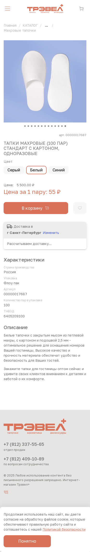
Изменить (51, 233)
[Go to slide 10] (55, 126)
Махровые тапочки (20, 30)
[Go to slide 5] (38, 126)
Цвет (8, 161)
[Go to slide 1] (25, 126)
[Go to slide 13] (65, 126)
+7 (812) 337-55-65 (24, 444)
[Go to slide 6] (41, 126)
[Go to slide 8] (48, 126)
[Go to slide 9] (52, 126)
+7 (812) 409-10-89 (24, 458)
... (46, 25)
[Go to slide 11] (58, 126)
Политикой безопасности (63, 529)
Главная (10, 25)
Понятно (27, 541)
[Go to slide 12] (62, 126)
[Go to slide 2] (28, 126)
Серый (13, 170)
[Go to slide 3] (31, 126)
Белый (36, 170)
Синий (59, 170)
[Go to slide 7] (45, 126)
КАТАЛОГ (30, 25)
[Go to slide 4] (35, 126)
